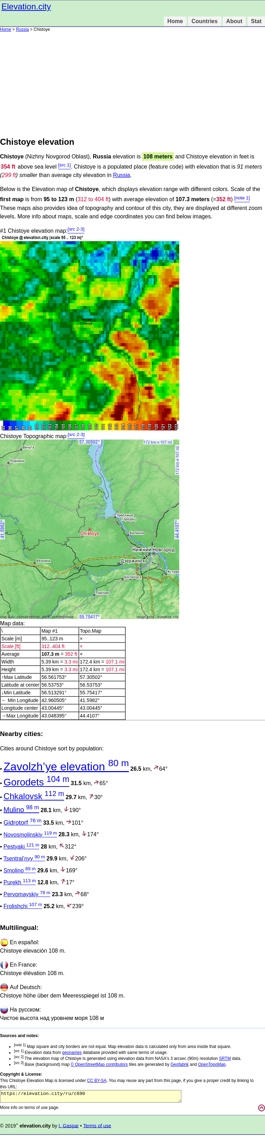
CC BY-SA (97, 1080)
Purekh (20, 882)
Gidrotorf (22, 822)
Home (175, 21)
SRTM (225, 1058)
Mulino (21, 809)
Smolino (20, 870)
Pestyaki (21, 847)
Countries (204, 21)
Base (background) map (42, 1064)
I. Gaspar (68, 1127)
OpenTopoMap (212, 1064)
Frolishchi (23, 906)
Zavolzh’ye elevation (66, 766)
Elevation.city (26, 6)
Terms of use (97, 1127)
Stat (256, 21)
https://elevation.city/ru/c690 (90, 1097)
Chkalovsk (34, 796)
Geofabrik (179, 1064)
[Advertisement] (132, 84)
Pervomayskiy (27, 894)
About (234, 21)
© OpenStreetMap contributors (99, 1064)
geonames (72, 1052)
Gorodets (36, 782)
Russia (22, 29)
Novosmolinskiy (30, 835)
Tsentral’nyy (24, 859)
